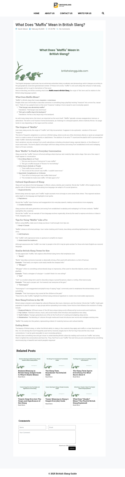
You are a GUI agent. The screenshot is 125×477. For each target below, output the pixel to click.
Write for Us (84, 13)
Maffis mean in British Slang (59, 90)
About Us (50, 13)
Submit (72, 448)
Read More (21, 377)
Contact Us (66, 13)
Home (36, 13)
